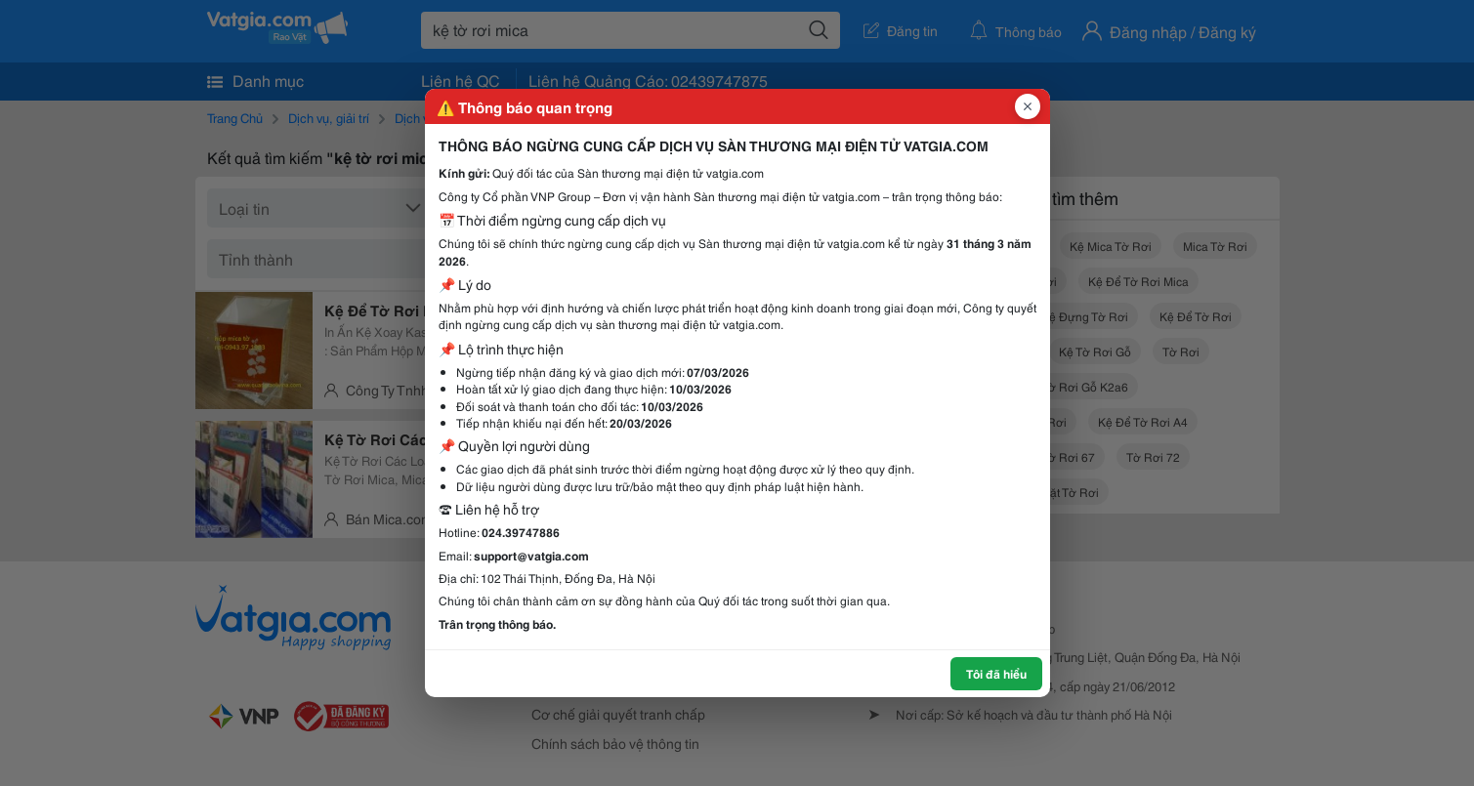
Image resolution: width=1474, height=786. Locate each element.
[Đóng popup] (1027, 106)
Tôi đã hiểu (996, 673)
